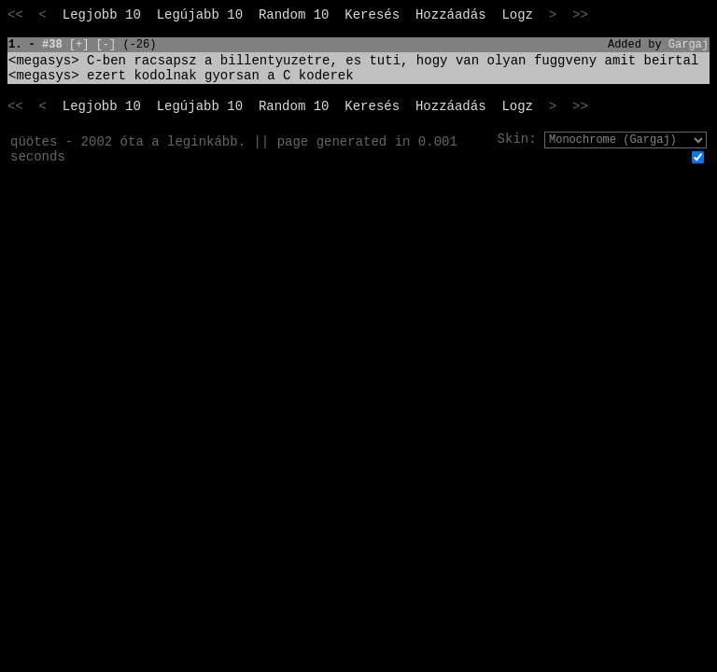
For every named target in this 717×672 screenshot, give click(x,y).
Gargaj (688, 44)
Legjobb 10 (102, 14)
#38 (52, 44)
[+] (79, 44)
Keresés (372, 14)
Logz (517, 14)
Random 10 (294, 14)
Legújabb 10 (200, 14)
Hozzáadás (450, 14)
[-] (106, 44)
